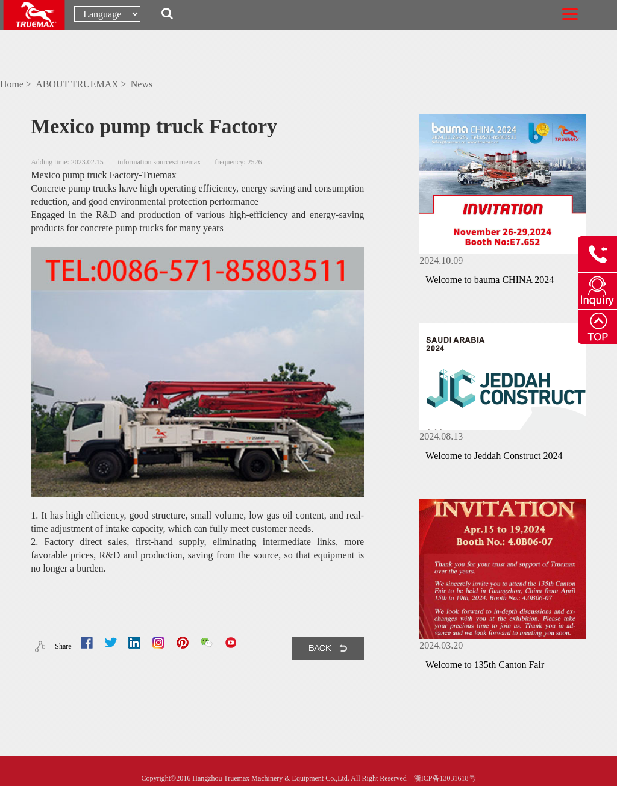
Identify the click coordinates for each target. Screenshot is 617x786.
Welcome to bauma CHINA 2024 (489, 280)
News (141, 84)
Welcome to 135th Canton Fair (484, 665)
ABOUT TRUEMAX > (82, 84)
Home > (17, 84)
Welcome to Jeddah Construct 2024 (493, 456)
